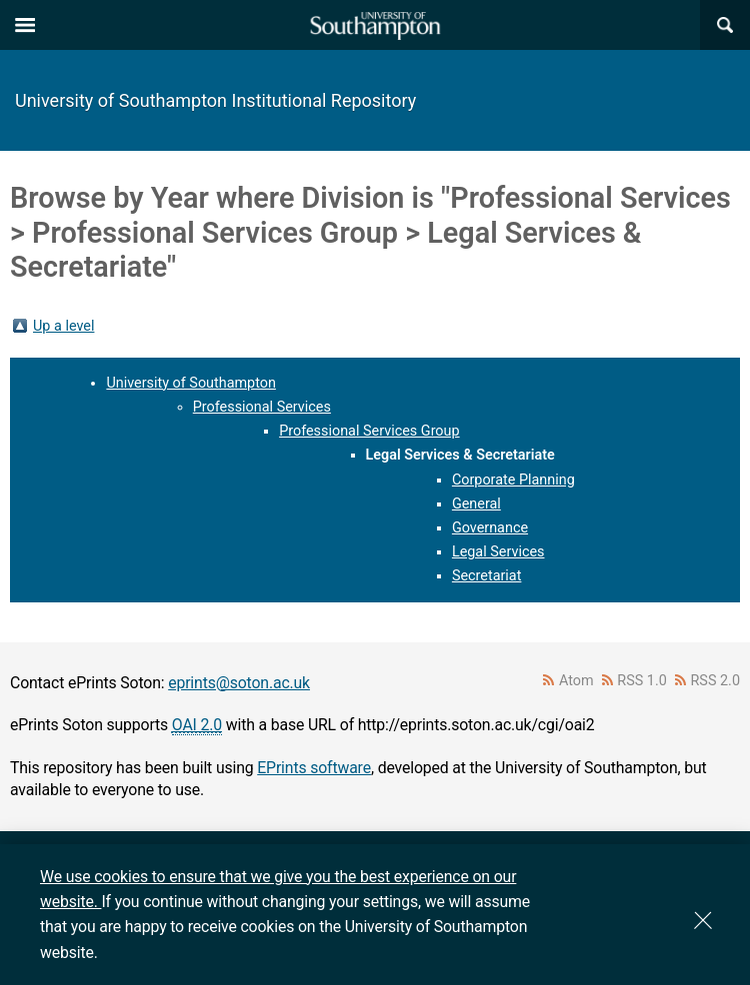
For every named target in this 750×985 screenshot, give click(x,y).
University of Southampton (191, 383)
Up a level (63, 326)
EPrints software (314, 767)
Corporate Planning (513, 480)
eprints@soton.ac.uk (239, 682)
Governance (490, 527)
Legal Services (498, 551)
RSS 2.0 (716, 680)
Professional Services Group (369, 431)
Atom (576, 680)
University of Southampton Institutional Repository (215, 100)
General (476, 503)
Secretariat (487, 575)
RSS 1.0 (642, 680)
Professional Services (262, 407)
